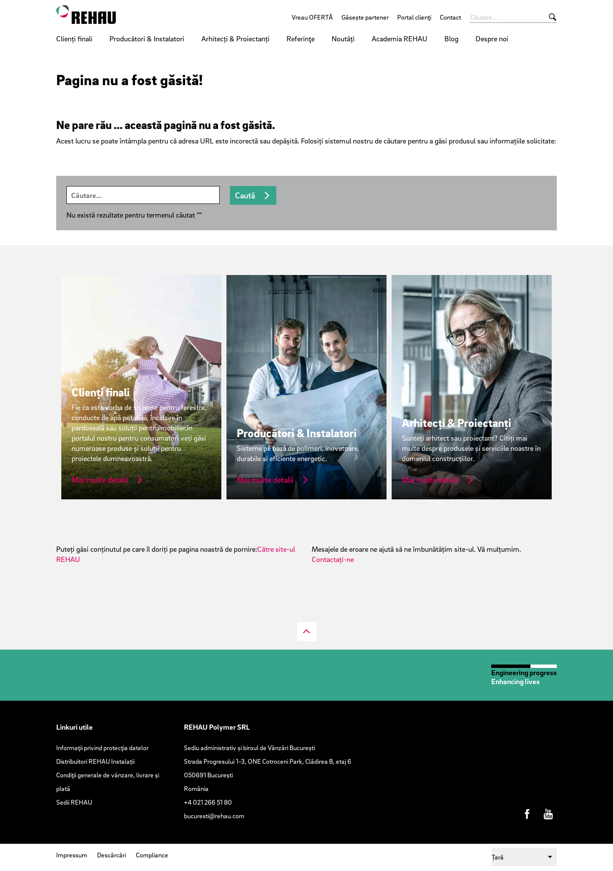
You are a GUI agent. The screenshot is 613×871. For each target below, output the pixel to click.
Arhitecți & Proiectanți (235, 38)
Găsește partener (365, 17)
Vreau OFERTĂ (312, 17)
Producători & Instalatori (146, 38)
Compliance (152, 855)
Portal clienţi (414, 17)
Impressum (71, 855)
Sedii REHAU (74, 802)
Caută (245, 195)
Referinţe (300, 38)
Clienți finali (74, 38)
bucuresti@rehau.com (214, 815)
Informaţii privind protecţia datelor (102, 747)
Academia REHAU (399, 38)
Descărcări (111, 855)
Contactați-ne (333, 559)
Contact (450, 17)
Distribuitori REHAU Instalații (95, 761)
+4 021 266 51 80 (208, 802)
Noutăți (343, 38)
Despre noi (492, 38)
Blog (451, 38)
